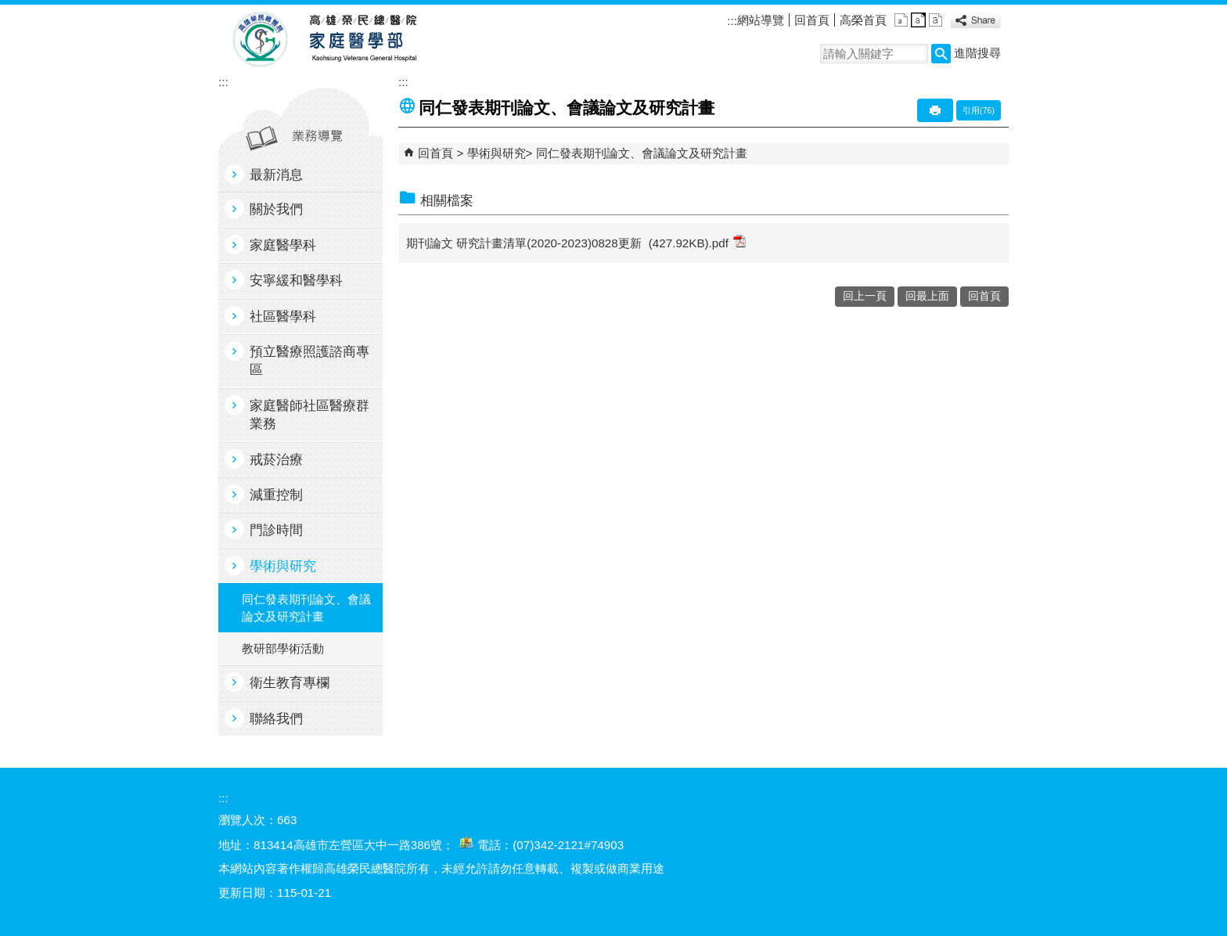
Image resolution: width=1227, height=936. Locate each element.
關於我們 (276, 209)
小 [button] (901, 20)
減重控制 (276, 495)
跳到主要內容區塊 (8, 8)
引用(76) (979, 110)
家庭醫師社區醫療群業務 (309, 414)
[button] (941, 53)
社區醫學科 (283, 316)
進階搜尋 (977, 52)
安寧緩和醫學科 (296, 280)
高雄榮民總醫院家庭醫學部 (362, 40)
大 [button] (935, 20)
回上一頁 (865, 296)
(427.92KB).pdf (697, 242)
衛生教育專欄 (289, 682)
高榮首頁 (863, 20)
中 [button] (918, 20)
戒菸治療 (276, 459)
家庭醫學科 (283, 245)
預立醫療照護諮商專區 (309, 360)
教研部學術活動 (283, 648)
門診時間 (276, 530)
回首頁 (811, 20)
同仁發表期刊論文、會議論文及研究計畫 (306, 607)
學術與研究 (283, 566)
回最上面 (927, 296)
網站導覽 (760, 20)
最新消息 (276, 174)
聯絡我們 (276, 718)
